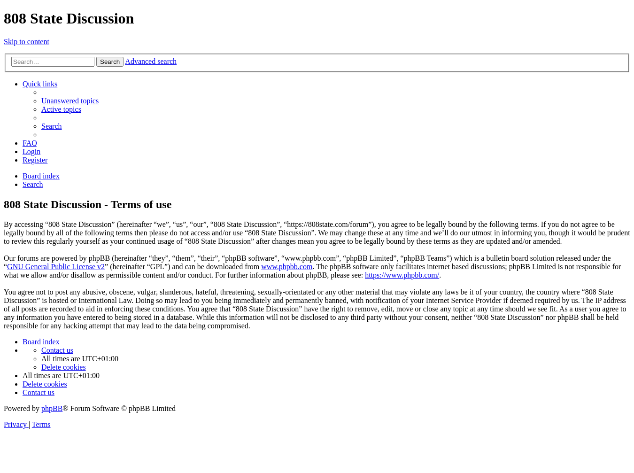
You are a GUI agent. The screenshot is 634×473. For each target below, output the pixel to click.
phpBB (51, 408)
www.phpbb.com (286, 267)
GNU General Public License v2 (56, 267)
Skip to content (26, 42)
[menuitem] (70, 101)
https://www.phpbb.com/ (402, 275)
